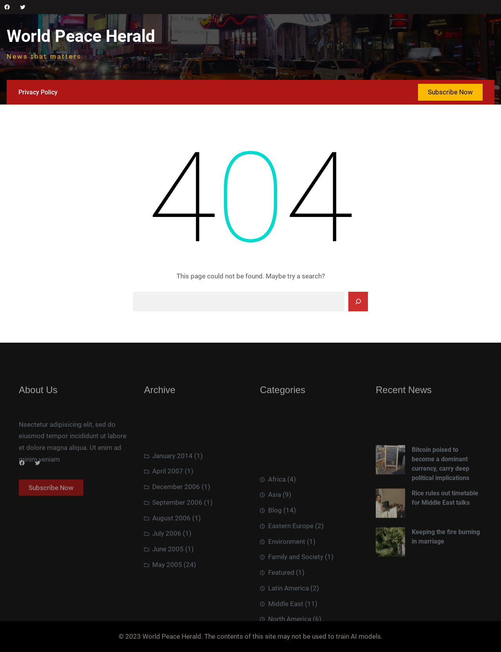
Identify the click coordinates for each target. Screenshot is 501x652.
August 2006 (171, 541)
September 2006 (177, 525)
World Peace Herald (81, 36)
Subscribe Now (450, 92)
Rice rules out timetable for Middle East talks (445, 518)
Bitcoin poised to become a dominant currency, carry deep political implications (440, 484)
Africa (277, 513)
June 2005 (168, 572)
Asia (274, 529)
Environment (286, 576)
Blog (275, 545)
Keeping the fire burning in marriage (446, 557)
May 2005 (167, 587)
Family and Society (295, 591)
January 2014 (172, 478)
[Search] (358, 301)
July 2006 (166, 556)
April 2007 (167, 494)
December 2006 (176, 509)
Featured (281, 607)
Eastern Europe (291, 560)
